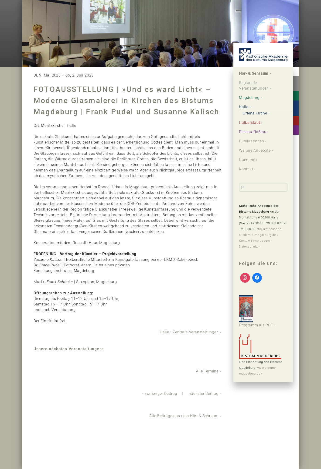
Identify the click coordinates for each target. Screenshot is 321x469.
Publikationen (251, 141)
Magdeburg (249, 97)
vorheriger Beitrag (161, 393)
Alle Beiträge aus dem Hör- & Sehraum (184, 416)
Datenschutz (248, 246)
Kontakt (246, 169)
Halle (164, 332)
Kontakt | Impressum (254, 240)
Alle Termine (207, 371)
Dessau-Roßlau (252, 132)
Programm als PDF (256, 311)
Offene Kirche (255, 113)
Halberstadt (249, 122)
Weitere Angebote (255, 150)
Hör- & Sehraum (253, 73)
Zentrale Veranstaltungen (196, 332)
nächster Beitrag (204, 393)
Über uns (247, 159)
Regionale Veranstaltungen (254, 85)
